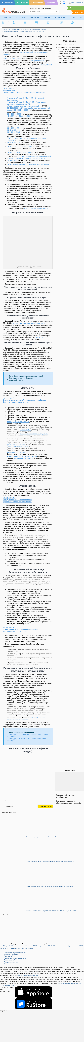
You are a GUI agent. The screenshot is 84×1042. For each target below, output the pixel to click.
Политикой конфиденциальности (69, 983)
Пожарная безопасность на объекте (37, 29)
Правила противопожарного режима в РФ (24, 106)
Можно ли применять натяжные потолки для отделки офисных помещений (70, 52)
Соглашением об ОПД (7, 985)
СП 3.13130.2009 (24, 116)
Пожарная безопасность (19, 29)
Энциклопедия (76, 17)
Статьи (47, 17)
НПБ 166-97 (11, 152)
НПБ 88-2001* (12, 146)
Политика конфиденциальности (15, 958)
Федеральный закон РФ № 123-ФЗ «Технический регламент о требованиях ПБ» (26, 103)
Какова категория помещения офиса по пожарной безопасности (67, 63)
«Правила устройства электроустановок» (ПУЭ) (26, 158)
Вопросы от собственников (69, 47)
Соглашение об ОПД (11, 954)
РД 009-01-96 (12, 160)
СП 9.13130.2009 (24, 152)
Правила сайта (9, 956)
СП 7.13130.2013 (13, 142)
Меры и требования (66, 45)
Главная (4, 29)
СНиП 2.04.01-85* (14, 132)
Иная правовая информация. (28, 975)
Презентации (60, 17)
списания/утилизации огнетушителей (36, 156)
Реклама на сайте (76, 8)
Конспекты (20, 17)
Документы (6, 17)
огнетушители (46, 65)
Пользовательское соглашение (15, 952)
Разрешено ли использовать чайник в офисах (70, 57)
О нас (6, 964)
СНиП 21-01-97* (13, 128)
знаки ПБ (39, 338)
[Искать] (57, 11)
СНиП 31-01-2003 (14, 114)
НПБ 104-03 (11, 116)
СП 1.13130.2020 (13, 130)
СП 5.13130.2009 (25, 146)
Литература (34, 17)
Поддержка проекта (11, 962)
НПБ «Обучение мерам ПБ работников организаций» (28, 164)
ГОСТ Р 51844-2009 (15, 138)
